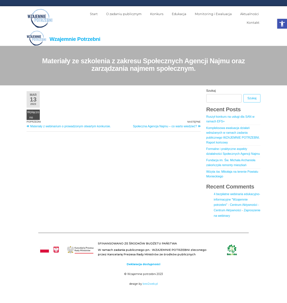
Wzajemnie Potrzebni (75, 39)
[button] (282, 24)
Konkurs (156, 14)
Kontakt (253, 22)
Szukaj (211, 90)
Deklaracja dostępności (143, 264)
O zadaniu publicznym (124, 14)
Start (94, 14)
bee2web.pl (150, 283)
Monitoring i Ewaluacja (213, 14)
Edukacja (179, 14)
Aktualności (249, 14)
